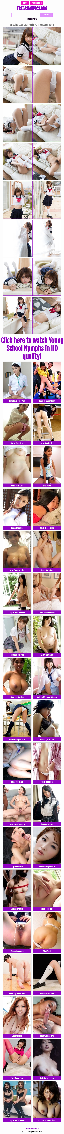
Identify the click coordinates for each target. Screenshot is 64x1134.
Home (25, 3)
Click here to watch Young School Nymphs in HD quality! (32, 348)
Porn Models (36, 3)
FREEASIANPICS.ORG (32, 8)
